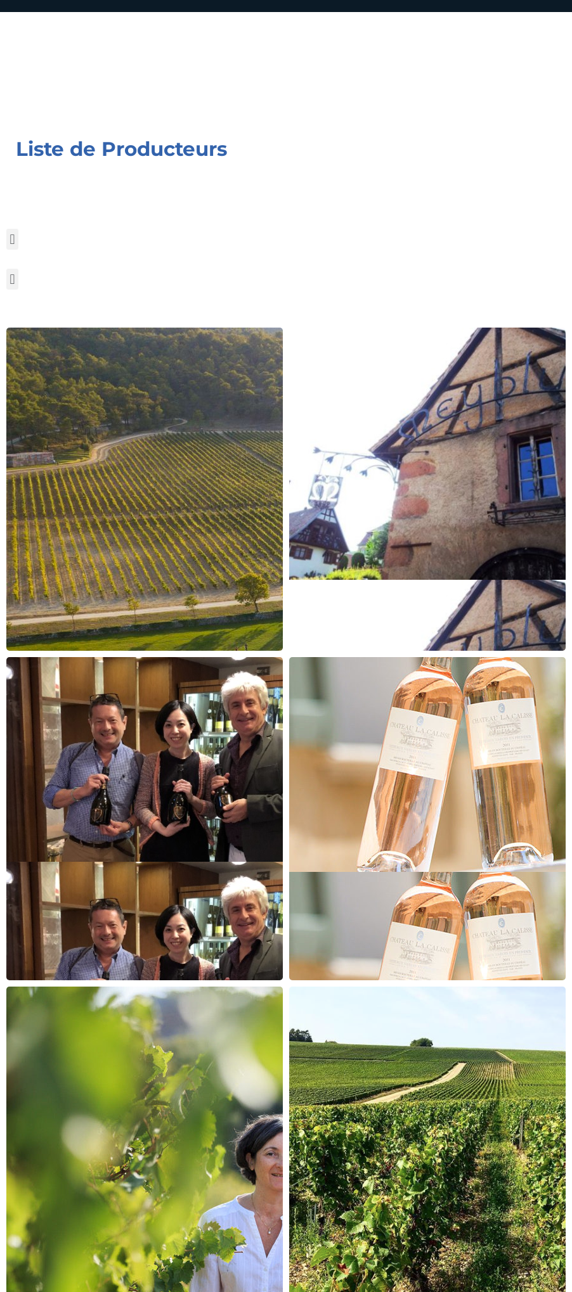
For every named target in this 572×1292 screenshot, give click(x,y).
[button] (12, 239)
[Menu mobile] (517, 71)
